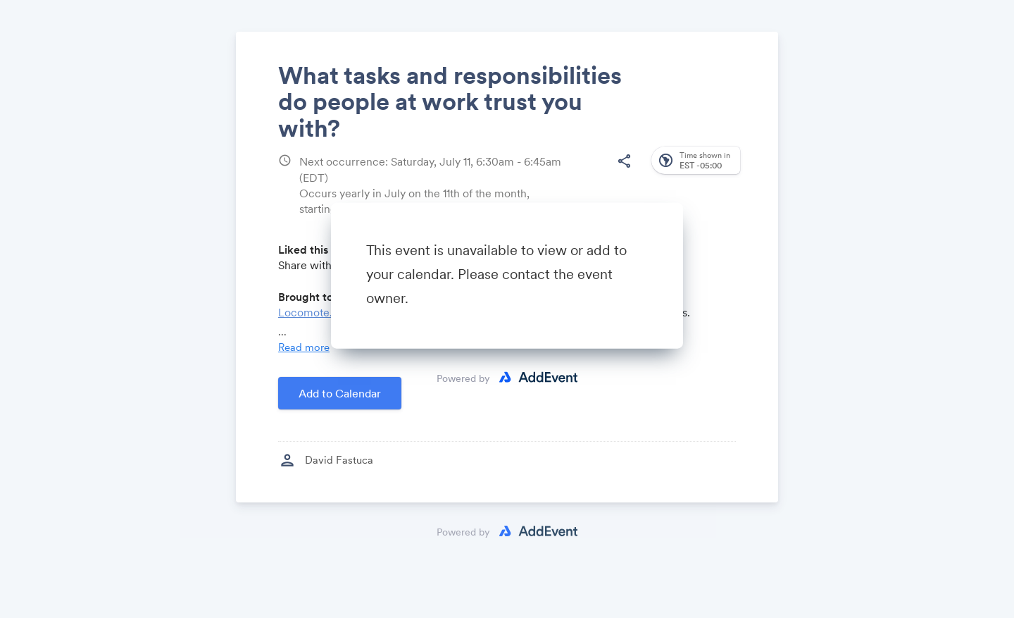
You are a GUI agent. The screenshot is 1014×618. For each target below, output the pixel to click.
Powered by (463, 377)
